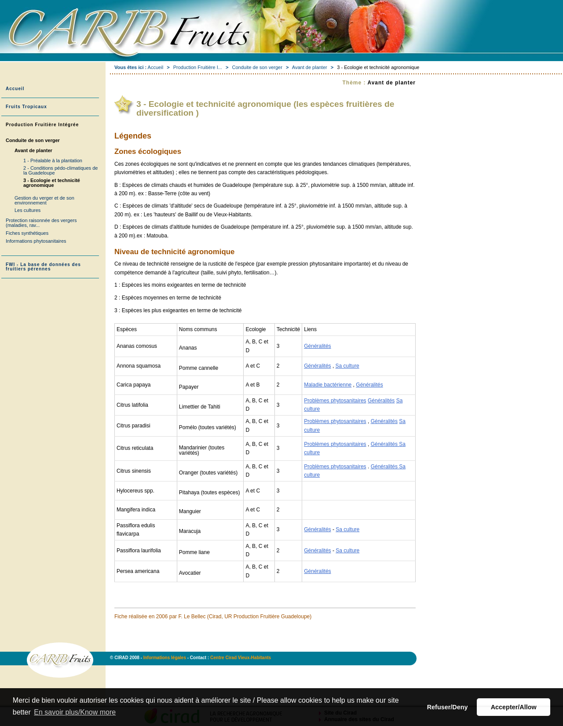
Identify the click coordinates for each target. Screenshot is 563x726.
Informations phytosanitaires (36, 241)
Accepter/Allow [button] (514, 707)
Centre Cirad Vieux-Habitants (240, 657)
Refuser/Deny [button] (447, 707)
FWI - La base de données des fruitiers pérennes (43, 266)
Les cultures (27, 210)
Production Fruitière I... (197, 67)
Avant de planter (309, 67)
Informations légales (165, 657)
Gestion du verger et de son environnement (44, 200)
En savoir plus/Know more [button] (75, 712)
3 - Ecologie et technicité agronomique (51, 183)
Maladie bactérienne (327, 385)
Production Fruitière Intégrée (42, 124)
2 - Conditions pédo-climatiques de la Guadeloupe (60, 170)
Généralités (317, 346)
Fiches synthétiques (27, 233)
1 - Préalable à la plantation (52, 160)
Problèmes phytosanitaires (335, 401)
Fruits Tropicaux (26, 106)
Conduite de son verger (257, 67)
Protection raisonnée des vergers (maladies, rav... (41, 223)
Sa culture (347, 366)
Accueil (155, 67)
